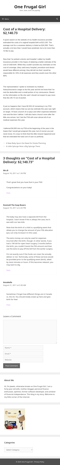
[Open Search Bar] (57, 19)
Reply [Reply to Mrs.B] (8, 193)
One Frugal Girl (30, 7)
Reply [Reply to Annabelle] (8, 305)
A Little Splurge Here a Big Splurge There (23, 146)
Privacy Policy (39, 462)
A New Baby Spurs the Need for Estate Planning (26, 143)
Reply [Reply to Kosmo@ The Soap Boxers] (8, 270)
